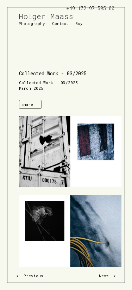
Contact (60, 23)
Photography (32, 23)
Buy (79, 23)
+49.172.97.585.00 (90, 8)
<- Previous (29, 275)
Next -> (107, 275)
